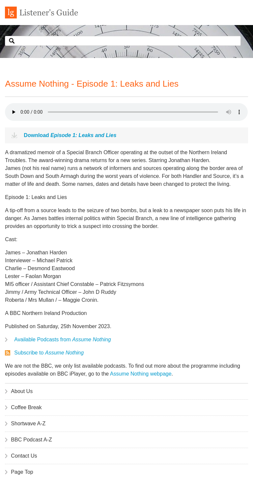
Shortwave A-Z (28, 423)
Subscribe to (49, 352)
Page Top (22, 472)
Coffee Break (26, 407)
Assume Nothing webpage (141, 374)
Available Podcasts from (62, 339)
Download (70, 135)
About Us (22, 391)
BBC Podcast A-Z (31, 439)
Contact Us (24, 456)
